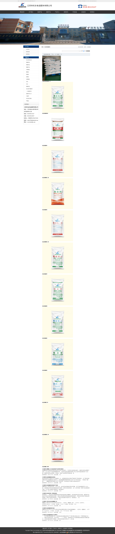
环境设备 (75, 12)
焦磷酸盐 (28, 79)
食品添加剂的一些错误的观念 (51, 493)
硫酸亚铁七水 (29, 93)
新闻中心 (60, 528)
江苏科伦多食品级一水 (46, 81)
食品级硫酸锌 (44, 273)
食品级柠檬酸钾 (29, 88)
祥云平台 (51, 532)
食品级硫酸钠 (44, 209)
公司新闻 (44, 514)
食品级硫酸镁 (44, 338)
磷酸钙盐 (28, 67)
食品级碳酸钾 (44, 145)
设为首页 (80, 1)
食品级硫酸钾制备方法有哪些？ (52, 514)
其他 (27, 81)
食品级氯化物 (29, 59)
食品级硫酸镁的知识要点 (50, 477)
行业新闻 (44, 477)
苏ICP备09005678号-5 (38, 532)
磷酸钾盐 (28, 62)
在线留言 (83, 12)
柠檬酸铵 (64, 530)
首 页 (85, 46)
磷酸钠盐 (28, 64)
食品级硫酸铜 (44, 306)
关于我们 (31, 12)
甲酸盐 (27, 100)
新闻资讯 (66, 12)
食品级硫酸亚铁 (70, 530)
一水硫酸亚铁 (29, 91)
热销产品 (40, 12)
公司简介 (28, 49)
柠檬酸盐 (28, 69)
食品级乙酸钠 (29, 98)
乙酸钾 (27, 96)
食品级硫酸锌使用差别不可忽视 (52, 485)
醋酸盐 (27, 71)
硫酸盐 (27, 74)
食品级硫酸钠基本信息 (50, 508)
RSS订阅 (87, 1)
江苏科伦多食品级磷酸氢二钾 (51, 501)
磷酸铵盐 (28, 86)
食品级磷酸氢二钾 (45, 434)
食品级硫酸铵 (44, 370)
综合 (27, 84)
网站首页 (22, 12)
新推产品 (48, 12)
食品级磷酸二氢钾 (45, 466)
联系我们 (92, 12)
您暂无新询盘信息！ (93, 1)
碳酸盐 (27, 76)
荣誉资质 (28, 51)
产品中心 (57, 12)
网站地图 (84, 1)
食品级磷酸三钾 (45, 402)
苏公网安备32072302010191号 (74, 532)
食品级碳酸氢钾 (45, 113)
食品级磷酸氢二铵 (45, 177)
